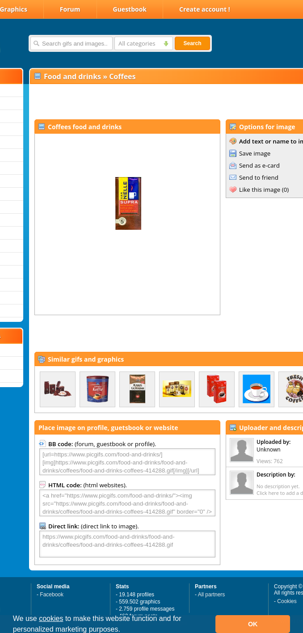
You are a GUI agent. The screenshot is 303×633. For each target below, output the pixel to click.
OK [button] (253, 624)
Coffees (122, 76)
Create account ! (204, 9)
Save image (254, 153)
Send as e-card (259, 165)
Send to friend (258, 177)
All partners (211, 594)
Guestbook (130, 9)
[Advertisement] (134, 101)
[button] (123, 630)
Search (192, 43)
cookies (51, 618)
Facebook (51, 594)
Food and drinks (72, 76)
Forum (70, 9)
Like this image (259, 190)
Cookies (286, 601)
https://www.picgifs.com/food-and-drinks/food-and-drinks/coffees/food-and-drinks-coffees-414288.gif (127, 544)
